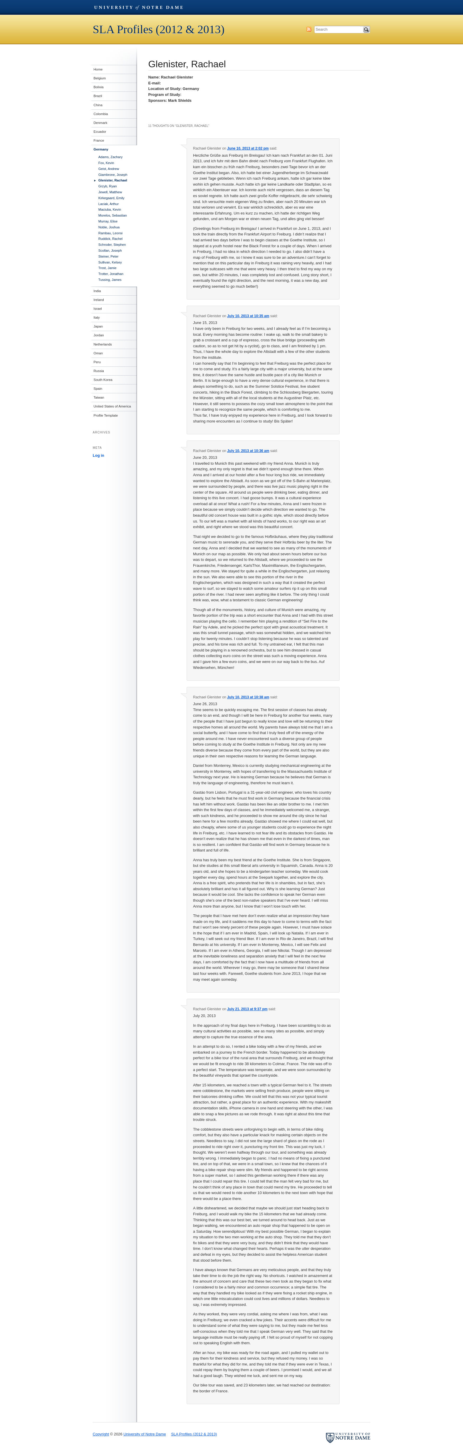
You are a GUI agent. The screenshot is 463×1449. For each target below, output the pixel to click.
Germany (100, 149)
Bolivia (98, 87)
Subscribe (309, 29)
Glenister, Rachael (112, 180)
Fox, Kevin (106, 163)
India (96, 291)
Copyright (101, 1434)
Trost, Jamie (107, 268)
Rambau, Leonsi (110, 233)
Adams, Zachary (110, 157)
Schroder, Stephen (112, 244)
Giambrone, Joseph (112, 174)
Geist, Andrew (108, 169)
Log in (98, 455)
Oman (97, 353)
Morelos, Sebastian (112, 215)
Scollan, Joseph (110, 250)
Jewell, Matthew (110, 192)
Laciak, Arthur (108, 204)
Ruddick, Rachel (110, 238)
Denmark (100, 123)
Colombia (100, 114)
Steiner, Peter (108, 256)
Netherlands (102, 344)
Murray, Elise (108, 221)
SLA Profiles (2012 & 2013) (158, 29)
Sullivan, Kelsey (110, 262)
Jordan (98, 335)
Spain (97, 388)
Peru (96, 362)
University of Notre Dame (138, 7)
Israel (97, 308)
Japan (97, 326)
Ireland (98, 300)
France (98, 140)
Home (97, 69)
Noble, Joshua (109, 227)
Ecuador (99, 131)
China (97, 105)
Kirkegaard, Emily (111, 198)
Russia (98, 371)
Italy (96, 317)
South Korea (102, 380)
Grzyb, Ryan (107, 186)
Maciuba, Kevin (109, 209)
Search (366, 29)
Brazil (97, 96)
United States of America (111, 406)
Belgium (99, 78)
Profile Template (105, 415)
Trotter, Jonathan (110, 274)
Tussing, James (109, 279)
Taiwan (98, 397)
